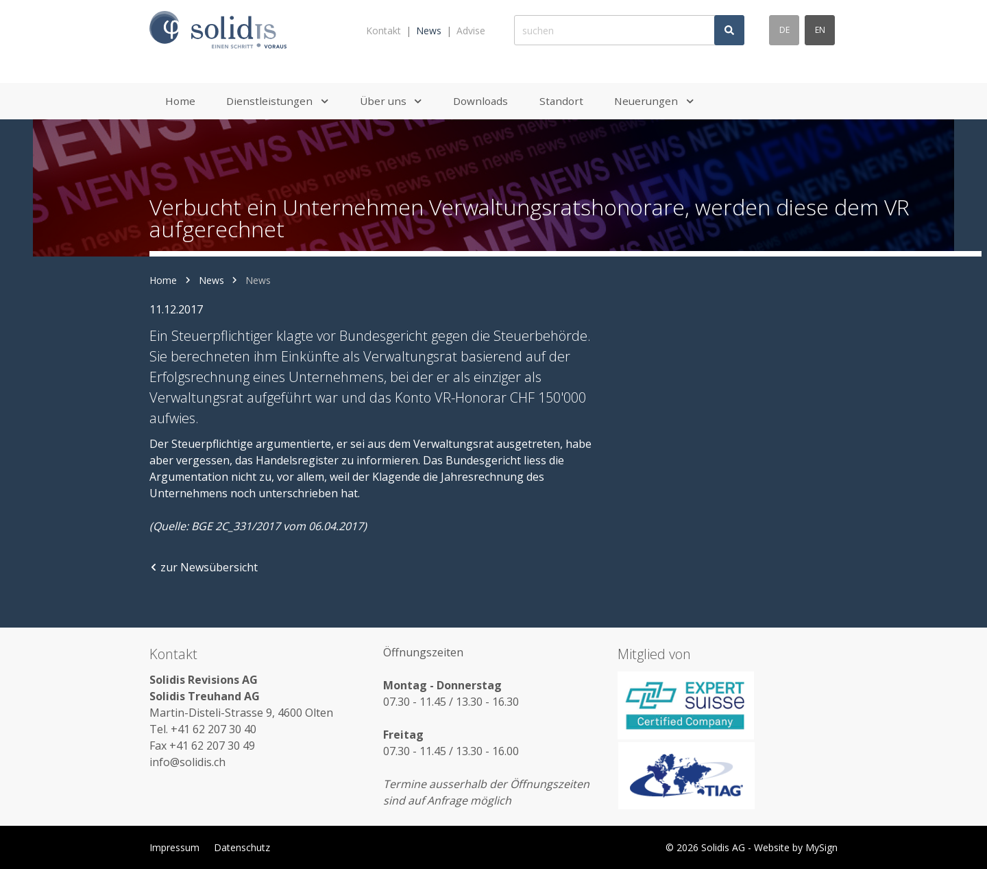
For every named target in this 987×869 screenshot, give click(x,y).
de (784, 30)
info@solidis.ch (187, 762)
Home (163, 280)
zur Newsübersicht (203, 567)
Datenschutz (242, 847)
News (428, 30)
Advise (470, 30)
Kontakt (383, 30)
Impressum (174, 847)
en (820, 30)
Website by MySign (796, 847)
